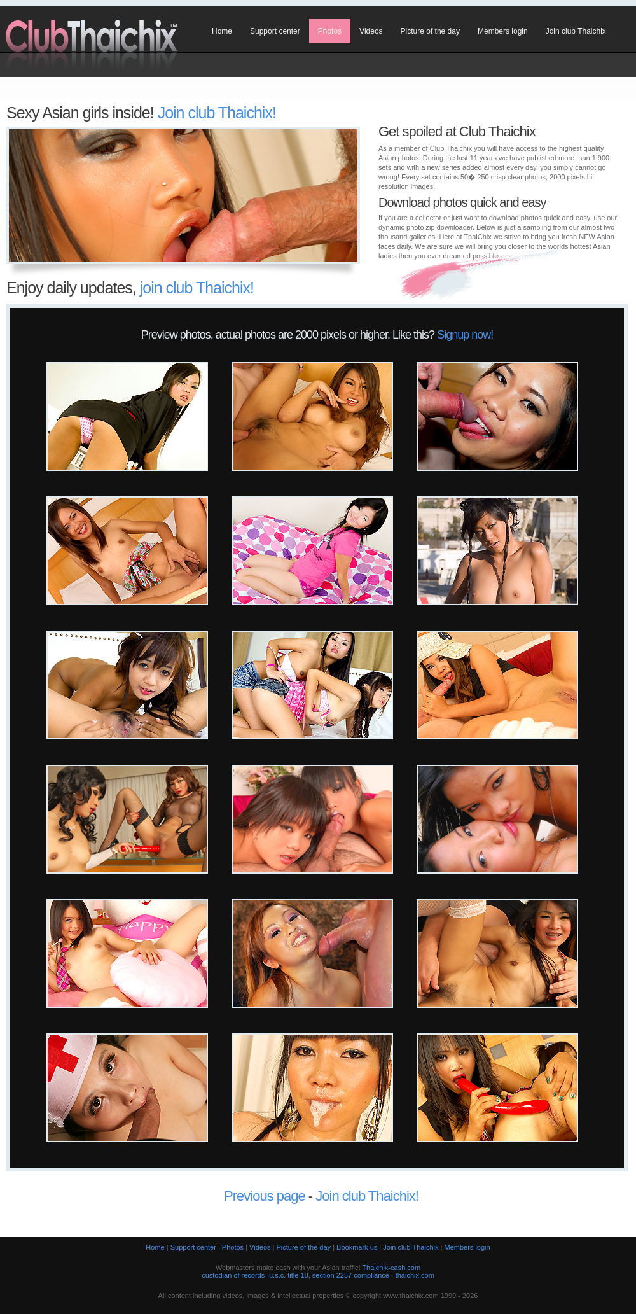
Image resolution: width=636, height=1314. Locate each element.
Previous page (264, 1196)
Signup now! (465, 334)
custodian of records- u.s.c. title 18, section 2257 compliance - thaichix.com (318, 1275)
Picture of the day (430, 31)
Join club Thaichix (576, 31)
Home (222, 31)
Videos (370, 31)
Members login (503, 31)
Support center (275, 31)
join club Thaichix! (197, 288)
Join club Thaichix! (217, 113)
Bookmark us (356, 1247)
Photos (330, 31)
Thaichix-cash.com (391, 1267)
